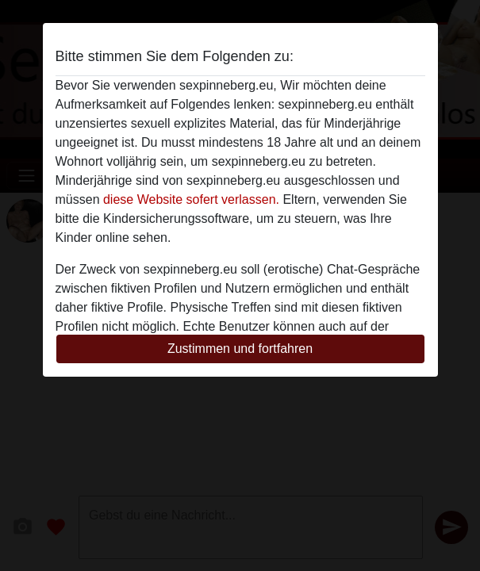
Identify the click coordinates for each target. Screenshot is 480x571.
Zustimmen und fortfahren (240, 348)
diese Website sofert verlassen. (191, 199)
